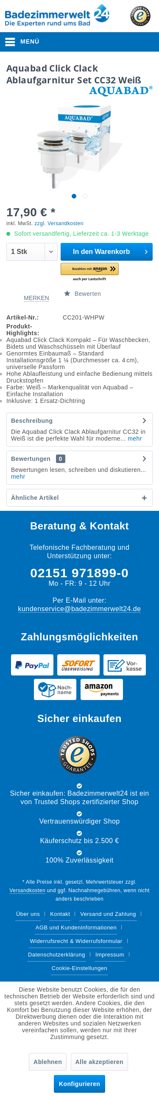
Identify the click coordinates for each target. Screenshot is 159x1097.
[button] (90, 272)
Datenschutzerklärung (56, 954)
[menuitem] (22, 41)
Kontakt (60, 914)
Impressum (109, 954)
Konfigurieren (79, 1083)
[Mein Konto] (124, 41)
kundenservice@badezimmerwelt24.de (79, 608)
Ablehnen (47, 1061)
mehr (134, 438)
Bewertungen (30, 458)
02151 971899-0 (79, 573)
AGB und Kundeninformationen (76, 927)
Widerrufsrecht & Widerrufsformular (76, 941)
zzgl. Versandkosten (58, 223)
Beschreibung (32, 420)
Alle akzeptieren (99, 1061)
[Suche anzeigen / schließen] (81, 41)
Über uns (28, 914)
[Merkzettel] (103, 41)
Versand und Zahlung (108, 914)
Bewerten (82, 293)
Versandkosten (27, 890)
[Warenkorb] (145, 41)
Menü (22, 40)
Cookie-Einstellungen (79, 968)
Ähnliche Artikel (35, 497)
